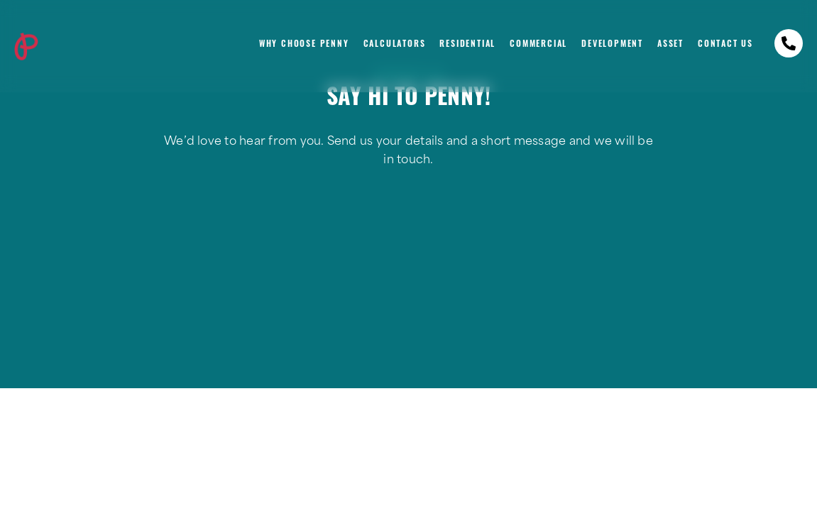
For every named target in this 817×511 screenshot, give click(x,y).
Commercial (538, 44)
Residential (467, 44)
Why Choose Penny (304, 44)
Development (612, 44)
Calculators (394, 44)
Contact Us (725, 44)
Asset (670, 44)
